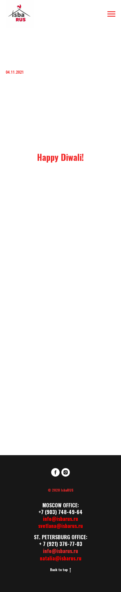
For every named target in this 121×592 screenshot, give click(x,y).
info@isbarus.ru (60, 518)
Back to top (60, 569)
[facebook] (55, 472)
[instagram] (65, 472)
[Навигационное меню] (111, 14)
